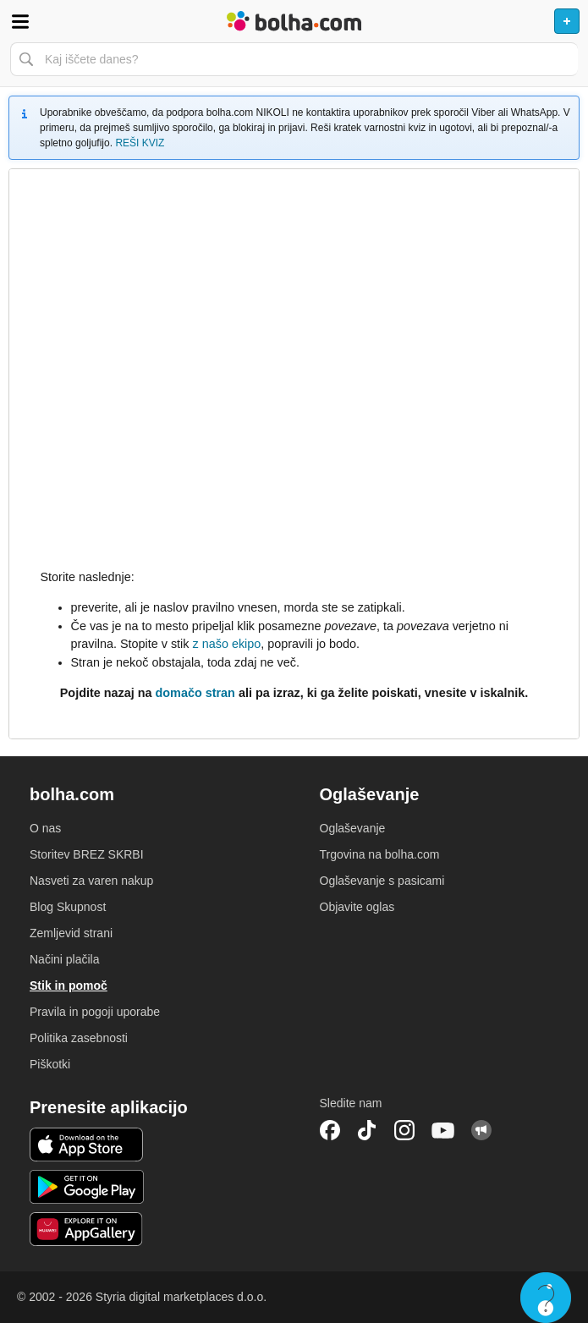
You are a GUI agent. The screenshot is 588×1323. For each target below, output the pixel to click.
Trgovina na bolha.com (380, 854)
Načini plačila (64, 959)
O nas (45, 828)
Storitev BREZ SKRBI (87, 854)
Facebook (330, 1130)
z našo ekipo (226, 644)
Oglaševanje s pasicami (382, 880)
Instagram (404, 1130)
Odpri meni (20, 21)
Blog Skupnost (68, 907)
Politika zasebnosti (79, 1038)
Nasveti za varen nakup (91, 880)
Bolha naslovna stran (294, 21)
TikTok (367, 1130)
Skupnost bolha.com (481, 1130)
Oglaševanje (353, 828)
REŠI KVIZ (139, 143)
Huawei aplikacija (87, 1229)
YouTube (443, 1130)
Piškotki (50, 1064)
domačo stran (195, 693)
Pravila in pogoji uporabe (95, 1011)
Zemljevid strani (71, 933)
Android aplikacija (87, 1187)
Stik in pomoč (68, 985)
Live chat (545, 1297)
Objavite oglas (357, 907)
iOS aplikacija (87, 1144)
